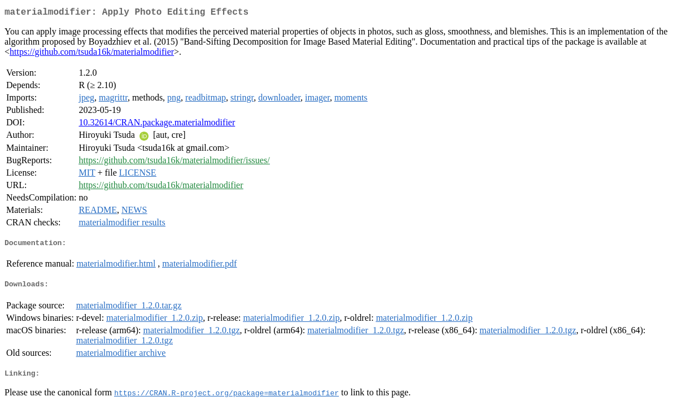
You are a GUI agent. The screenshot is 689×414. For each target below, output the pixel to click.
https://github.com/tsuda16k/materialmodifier (92, 54)
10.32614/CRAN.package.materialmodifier (157, 124)
